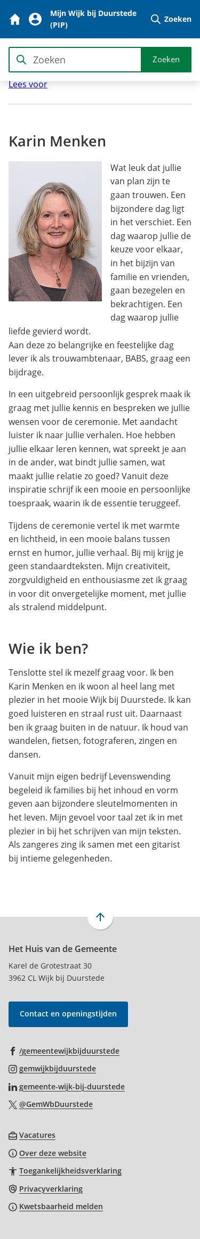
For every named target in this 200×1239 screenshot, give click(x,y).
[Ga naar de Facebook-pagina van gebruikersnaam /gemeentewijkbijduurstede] (64, 1050)
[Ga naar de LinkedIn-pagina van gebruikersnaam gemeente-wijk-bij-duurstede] (67, 1086)
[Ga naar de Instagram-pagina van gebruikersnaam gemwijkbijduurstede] (52, 1068)
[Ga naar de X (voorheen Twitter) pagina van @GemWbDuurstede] (51, 1104)
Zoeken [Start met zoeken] (166, 59)
